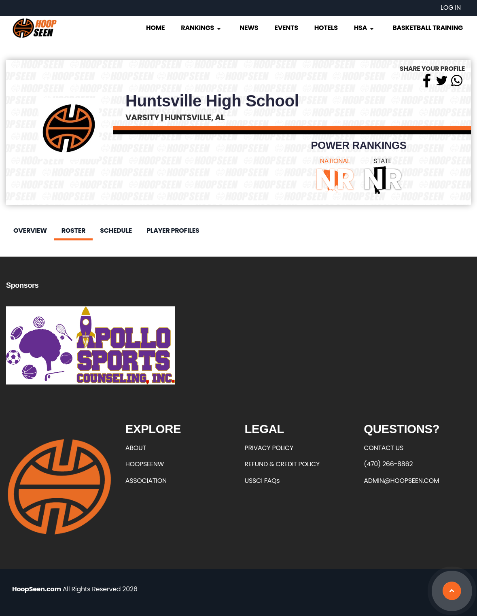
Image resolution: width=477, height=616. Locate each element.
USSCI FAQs (262, 480)
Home (155, 27)
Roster (73, 230)
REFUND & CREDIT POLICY (282, 464)
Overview (30, 230)
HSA (364, 27)
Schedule (116, 230)
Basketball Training (427, 27)
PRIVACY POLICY (269, 447)
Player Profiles (172, 230)
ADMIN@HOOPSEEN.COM (401, 480)
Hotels (326, 27)
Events (286, 27)
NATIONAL (335, 161)
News (249, 27)
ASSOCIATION (146, 480)
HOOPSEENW (144, 464)
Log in (451, 7)
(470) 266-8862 (388, 464)
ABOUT (135, 447)
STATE (382, 161)
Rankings (201, 27)
